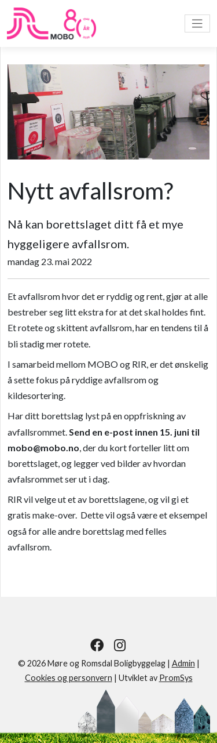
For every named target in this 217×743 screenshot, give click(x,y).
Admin (183, 663)
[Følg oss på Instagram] (120, 645)
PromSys (176, 678)
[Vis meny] (197, 23)
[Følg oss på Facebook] (97, 645)
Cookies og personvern (68, 678)
